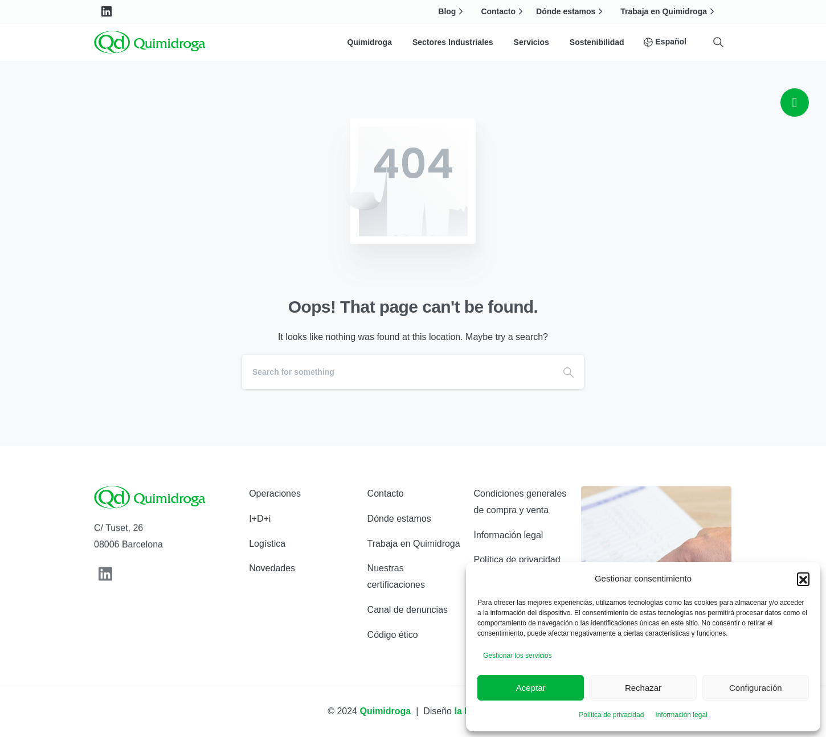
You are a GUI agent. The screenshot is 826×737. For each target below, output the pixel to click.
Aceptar (531, 688)
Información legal (681, 715)
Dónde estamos (571, 11)
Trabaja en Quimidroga (668, 11)
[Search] (397, 372)
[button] (803, 578)
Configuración (755, 688)
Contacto (503, 11)
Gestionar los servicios (517, 656)
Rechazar (643, 688)
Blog (452, 11)
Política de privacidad (611, 715)
